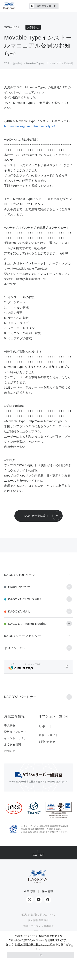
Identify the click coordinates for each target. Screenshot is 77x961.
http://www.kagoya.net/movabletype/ (29, 126)
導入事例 (9, 725)
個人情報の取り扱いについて (38, 914)
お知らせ (9, 751)
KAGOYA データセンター (22, 636)
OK (41, 955)
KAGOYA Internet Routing (27, 623)
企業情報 (29, 891)
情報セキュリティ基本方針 (38, 926)
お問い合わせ (47, 741)
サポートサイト (48, 735)
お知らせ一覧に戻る (36, 515)
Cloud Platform (19, 587)
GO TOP (38, 854)
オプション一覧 (51, 716)
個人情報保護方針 (38, 920)
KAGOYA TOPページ (19, 574)
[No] (72, 946)
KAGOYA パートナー (20, 697)
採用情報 (47, 891)
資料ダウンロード (43, 6)
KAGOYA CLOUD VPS (24, 599)
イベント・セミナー (16, 738)
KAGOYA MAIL (19, 611)
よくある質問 (12, 744)
